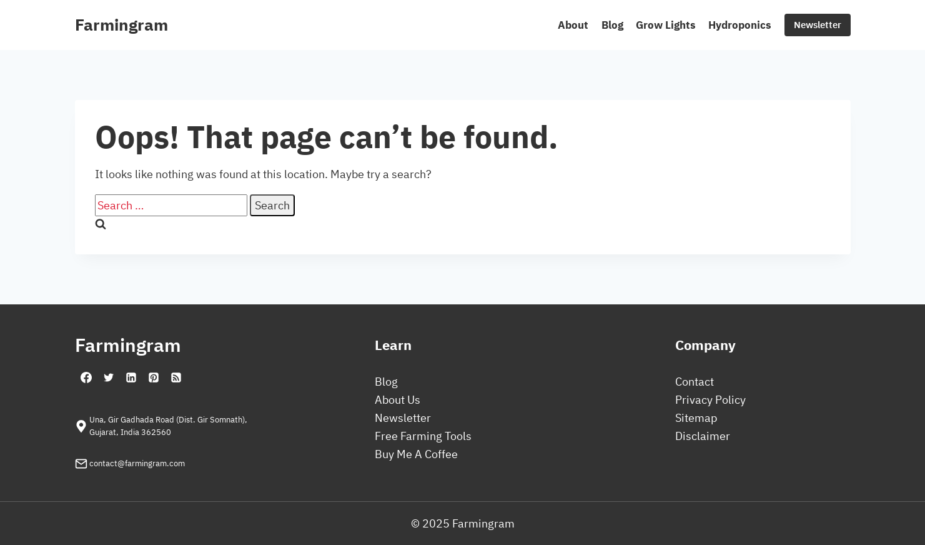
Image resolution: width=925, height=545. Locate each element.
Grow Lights (666, 25)
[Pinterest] (153, 377)
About (573, 25)
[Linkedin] (131, 377)
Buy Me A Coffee (416, 454)
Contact (694, 381)
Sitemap (696, 418)
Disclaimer (702, 436)
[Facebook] (86, 377)
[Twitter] (108, 377)
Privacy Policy (710, 399)
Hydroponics (739, 25)
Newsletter (817, 25)
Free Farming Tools (423, 436)
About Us (397, 399)
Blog (612, 25)
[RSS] (176, 377)
